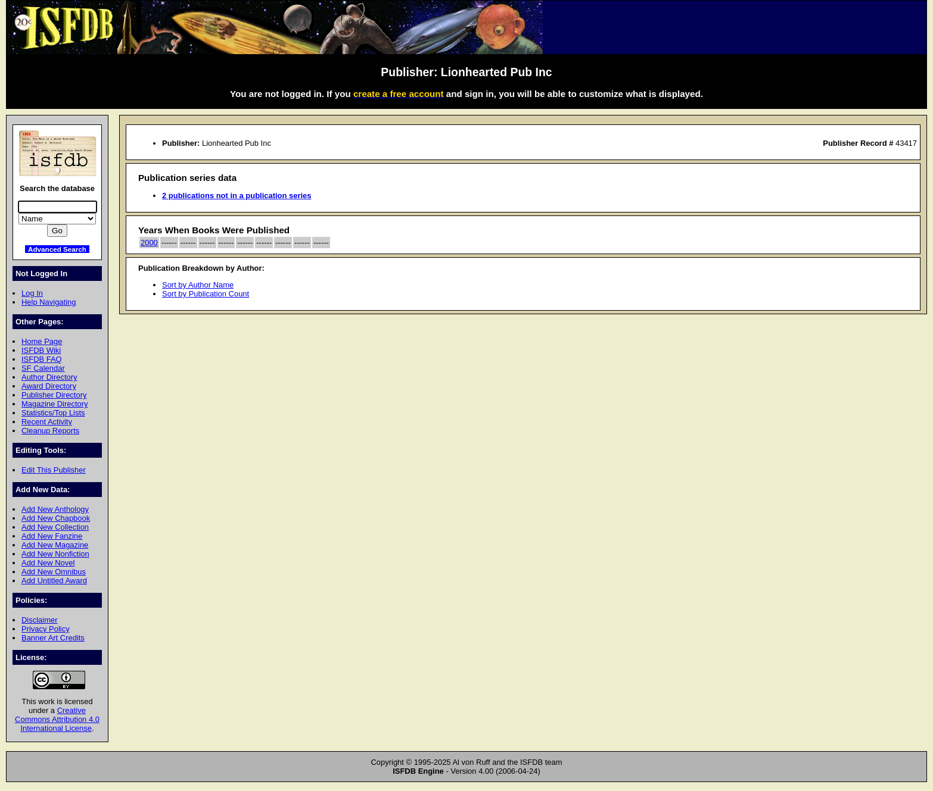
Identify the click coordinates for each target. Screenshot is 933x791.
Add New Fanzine (51, 535)
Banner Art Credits (53, 637)
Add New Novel (47, 562)
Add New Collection (55, 527)
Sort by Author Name (198, 284)
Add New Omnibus (53, 571)
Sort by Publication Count (205, 293)
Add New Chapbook (55, 518)
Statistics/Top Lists (53, 412)
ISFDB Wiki (41, 350)
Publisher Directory (53, 394)
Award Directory (48, 386)
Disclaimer (39, 619)
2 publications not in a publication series (236, 195)
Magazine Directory (54, 403)
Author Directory (49, 377)
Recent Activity (46, 421)
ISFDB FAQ (41, 359)
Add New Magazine (54, 544)
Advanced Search (57, 249)
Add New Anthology (55, 509)
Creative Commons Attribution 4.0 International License (57, 719)
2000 (149, 242)
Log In (32, 293)
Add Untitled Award (54, 580)
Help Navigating (48, 302)
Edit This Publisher (53, 469)
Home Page (41, 341)
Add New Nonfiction (55, 553)
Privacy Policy (45, 628)
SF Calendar (43, 368)
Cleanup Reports (50, 430)
